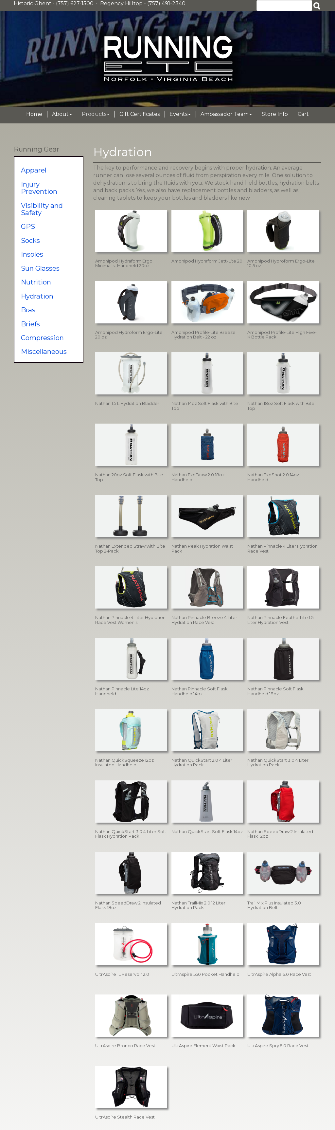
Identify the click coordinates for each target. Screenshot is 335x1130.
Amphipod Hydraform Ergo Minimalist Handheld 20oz (123, 263)
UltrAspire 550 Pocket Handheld (205, 974)
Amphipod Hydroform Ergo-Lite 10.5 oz (281, 263)
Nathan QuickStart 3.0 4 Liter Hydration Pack (278, 762)
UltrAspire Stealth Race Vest (125, 1117)
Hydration (37, 296)
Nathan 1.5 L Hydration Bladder (127, 403)
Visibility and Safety (42, 209)
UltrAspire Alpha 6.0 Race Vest (279, 974)
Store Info (275, 114)
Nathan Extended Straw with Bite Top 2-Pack (130, 548)
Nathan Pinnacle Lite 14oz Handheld (122, 691)
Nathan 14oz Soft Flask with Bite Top (204, 405)
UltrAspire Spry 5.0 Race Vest (278, 1045)
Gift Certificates (139, 114)
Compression (42, 338)
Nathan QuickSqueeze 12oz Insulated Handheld (124, 762)
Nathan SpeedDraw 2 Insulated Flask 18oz (128, 905)
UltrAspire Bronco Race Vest (125, 1045)
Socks (30, 240)
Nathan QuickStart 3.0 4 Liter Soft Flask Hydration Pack (130, 834)
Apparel (33, 170)
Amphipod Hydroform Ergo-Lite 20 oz (129, 334)
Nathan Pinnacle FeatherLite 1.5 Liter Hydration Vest (280, 620)
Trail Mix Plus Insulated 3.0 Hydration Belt (274, 905)
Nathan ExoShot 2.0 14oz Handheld (273, 477)
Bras (28, 310)
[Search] (284, 5)
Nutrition (36, 282)
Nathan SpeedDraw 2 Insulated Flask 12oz (280, 834)
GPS (28, 226)
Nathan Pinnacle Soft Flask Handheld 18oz (275, 691)
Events (180, 114)
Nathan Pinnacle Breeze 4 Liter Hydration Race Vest (204, 620)
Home (34, 114)
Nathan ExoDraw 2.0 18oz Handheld (197, 477)
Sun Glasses (40, 268)
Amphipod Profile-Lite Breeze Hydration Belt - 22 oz (203, 334)
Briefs (30, 324)
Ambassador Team (226, 114)
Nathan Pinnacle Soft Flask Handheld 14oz (199, 691)
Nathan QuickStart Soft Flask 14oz (207, 831)
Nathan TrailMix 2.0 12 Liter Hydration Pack (198, 905)
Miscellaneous (44, 351)
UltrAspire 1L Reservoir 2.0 (122, 974)
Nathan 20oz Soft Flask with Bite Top (129, 477)
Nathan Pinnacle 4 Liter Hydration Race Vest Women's (130, 620)
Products (96, 114)
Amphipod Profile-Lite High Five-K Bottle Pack (282, 334)
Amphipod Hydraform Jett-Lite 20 (206, 261)
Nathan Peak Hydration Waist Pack (202, 548)
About (62, 114)
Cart (303, 114)
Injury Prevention (39, 187)
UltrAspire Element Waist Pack (203, 1045)
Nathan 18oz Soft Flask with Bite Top (280, 405)
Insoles (32, 254)
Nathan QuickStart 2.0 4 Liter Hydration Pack (201, 762)
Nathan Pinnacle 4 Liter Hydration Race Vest (282, 548)
